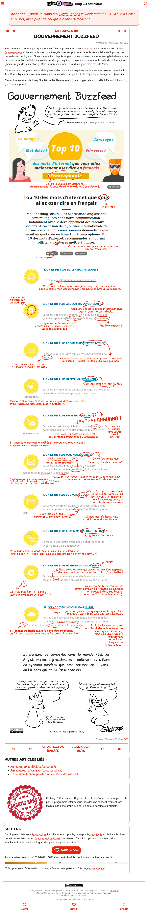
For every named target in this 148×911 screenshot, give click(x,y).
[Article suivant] (126, 31)
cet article (95, 48)
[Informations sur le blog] (144, 4)
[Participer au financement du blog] (74, 907)
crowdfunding (104, 865)
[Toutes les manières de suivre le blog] (24, 907)
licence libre (46, 831)
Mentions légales (68, 892)
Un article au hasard (50, 747)
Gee (133, 43)
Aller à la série (100, 747)
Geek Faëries (71, 14)
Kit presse (82, 892)
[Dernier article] (132, 31)
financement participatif (55, 835)
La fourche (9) (74, 31)
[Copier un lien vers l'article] (123, 907)
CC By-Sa (114, 888)
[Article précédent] (21, 31)
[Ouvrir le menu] (3, 4)
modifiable (104, 831)
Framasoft (106, 890)
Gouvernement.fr (21, 52)
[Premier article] (15, 31)
